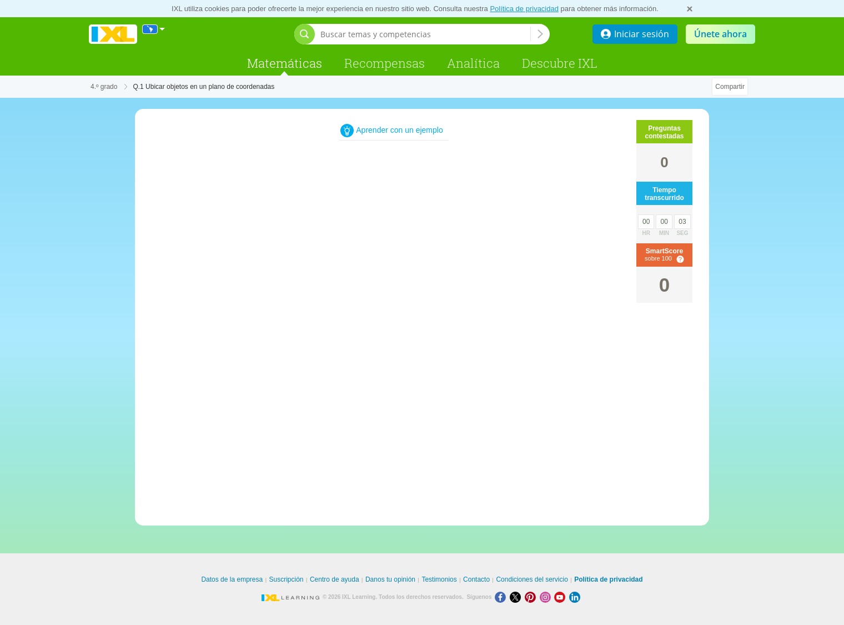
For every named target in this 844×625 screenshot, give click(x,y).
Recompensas (384, 63)
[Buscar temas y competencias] (425, 34)
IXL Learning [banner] (113, 34)
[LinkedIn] (575, 597)
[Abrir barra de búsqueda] (304, 34)
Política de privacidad (524, 8)
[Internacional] (154, 29)
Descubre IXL (559, 63)
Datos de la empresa (232, 579)
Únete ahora (720, 34)
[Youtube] (561, 597)
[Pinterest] (532, 597)
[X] (517, 597)
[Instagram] (547, 597)
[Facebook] (502, 597)
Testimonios (438, 579)
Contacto (476, 579)
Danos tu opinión (390, 579)
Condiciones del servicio (531, 579)
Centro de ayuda (334, 579)
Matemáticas (284, 63)
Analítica (473, 63)
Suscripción (286, 579)
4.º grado (104, 87)
